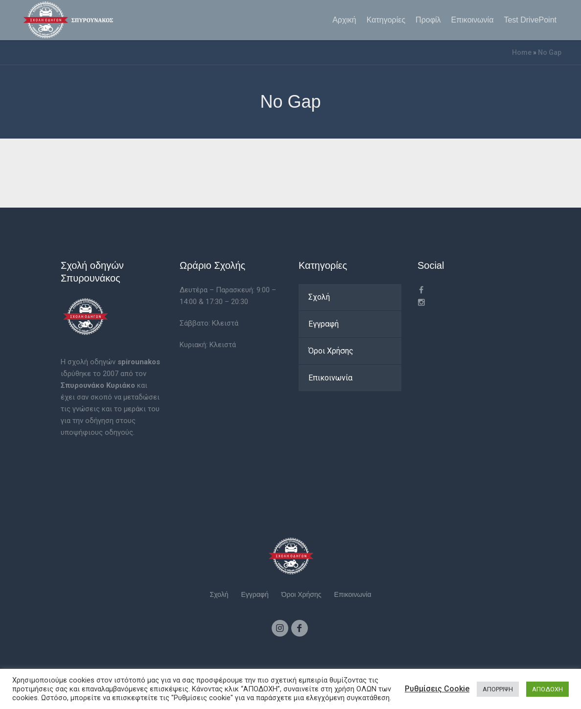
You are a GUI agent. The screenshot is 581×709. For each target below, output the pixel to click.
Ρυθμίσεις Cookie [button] (437, 688)
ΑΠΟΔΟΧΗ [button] (547, 689)
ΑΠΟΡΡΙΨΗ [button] (498, 689)
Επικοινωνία (330, 377)
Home (522, 52)
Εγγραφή (323, 324)
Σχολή (319, 297)
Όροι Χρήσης (330, 350)
